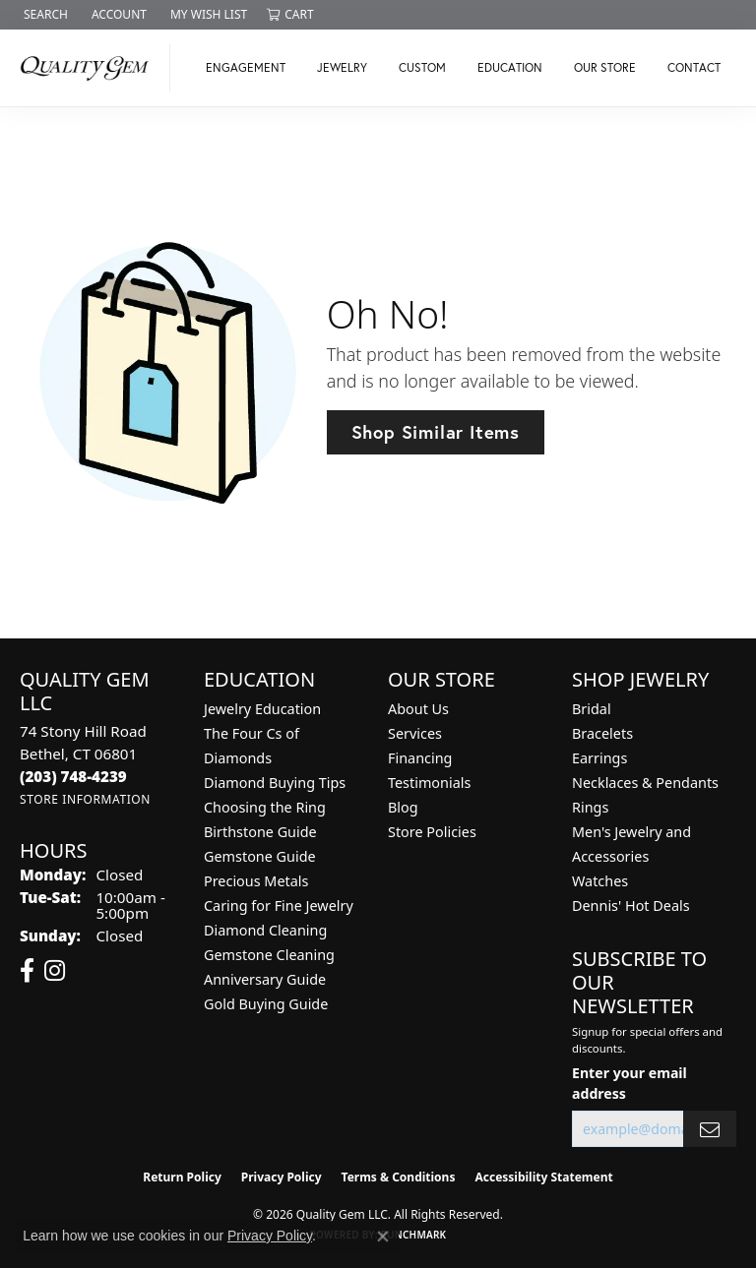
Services (415, 733)
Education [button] (509, 67)
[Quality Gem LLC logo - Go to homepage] (90, 67)
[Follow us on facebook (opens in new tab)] (27, 971)
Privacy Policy (281, 1177)
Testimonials (429, 782)
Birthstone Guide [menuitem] (260, 831)
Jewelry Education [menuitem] (262, 708)
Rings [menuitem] (590, 807)
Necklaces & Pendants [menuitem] (645, 782)
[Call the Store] (73, 776)
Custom (422, 67)
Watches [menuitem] (600, 881)
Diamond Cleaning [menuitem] (265, 930)
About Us (418, 708)
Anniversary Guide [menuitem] (265, 979)
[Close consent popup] (383, 1236)
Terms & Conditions (399, 1177)
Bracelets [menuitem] (602, 733)
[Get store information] (85, 799)
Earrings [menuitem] (599, 758)
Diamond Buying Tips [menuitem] (275, 782)
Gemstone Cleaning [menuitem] (269, 954)
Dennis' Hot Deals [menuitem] (631, 905)
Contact (694, 67)
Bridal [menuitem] (591, 708)
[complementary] (613, 1160)
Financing (420, 758)
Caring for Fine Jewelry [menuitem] (278, 905)
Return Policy (182, 1177)
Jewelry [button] (342, 67)
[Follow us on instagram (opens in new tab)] (54, 971)
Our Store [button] (605, 67)
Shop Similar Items (435, 432)
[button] (44, 15)
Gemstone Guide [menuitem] (260, 856)
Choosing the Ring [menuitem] (265, 807)
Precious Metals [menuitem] (256, 881)
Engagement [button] (245, 67)
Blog (403, 807)
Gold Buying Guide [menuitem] (266, 1004)
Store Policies (432, 831)
